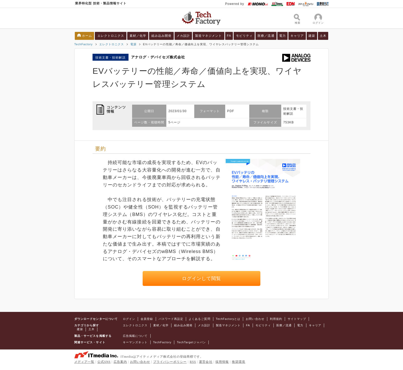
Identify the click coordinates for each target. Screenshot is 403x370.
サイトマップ (297, 318)
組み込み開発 (161, 36)
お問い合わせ (255, 318)
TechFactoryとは (228, 318)
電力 (282, 36)
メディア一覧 (84, 362)
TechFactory (83, 44)
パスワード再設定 (171, 318)
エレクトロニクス (110, 36)
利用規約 (276, 318)
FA (229, 36)
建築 (311, 36)
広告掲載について (135, 335)
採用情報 (222, 362)
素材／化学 (138, 36)
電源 (133, 44)
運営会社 (205, 362)
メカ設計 (183, 36)
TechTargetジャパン (191, 342)
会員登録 (147, 318)
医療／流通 (266, 36)
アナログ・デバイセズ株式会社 (158, 57)
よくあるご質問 (199, 318)
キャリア (297, 36)
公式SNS (104, 362)
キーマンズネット (135, 342)
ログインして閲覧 (201, 278)
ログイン (129, 318)
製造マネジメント (208, 36)
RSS (193, 362)
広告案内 (120, 362)
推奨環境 (238, 362)
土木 (323, 36)
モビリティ (244, 36)
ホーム (87, 36)
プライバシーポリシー (170, 362)
